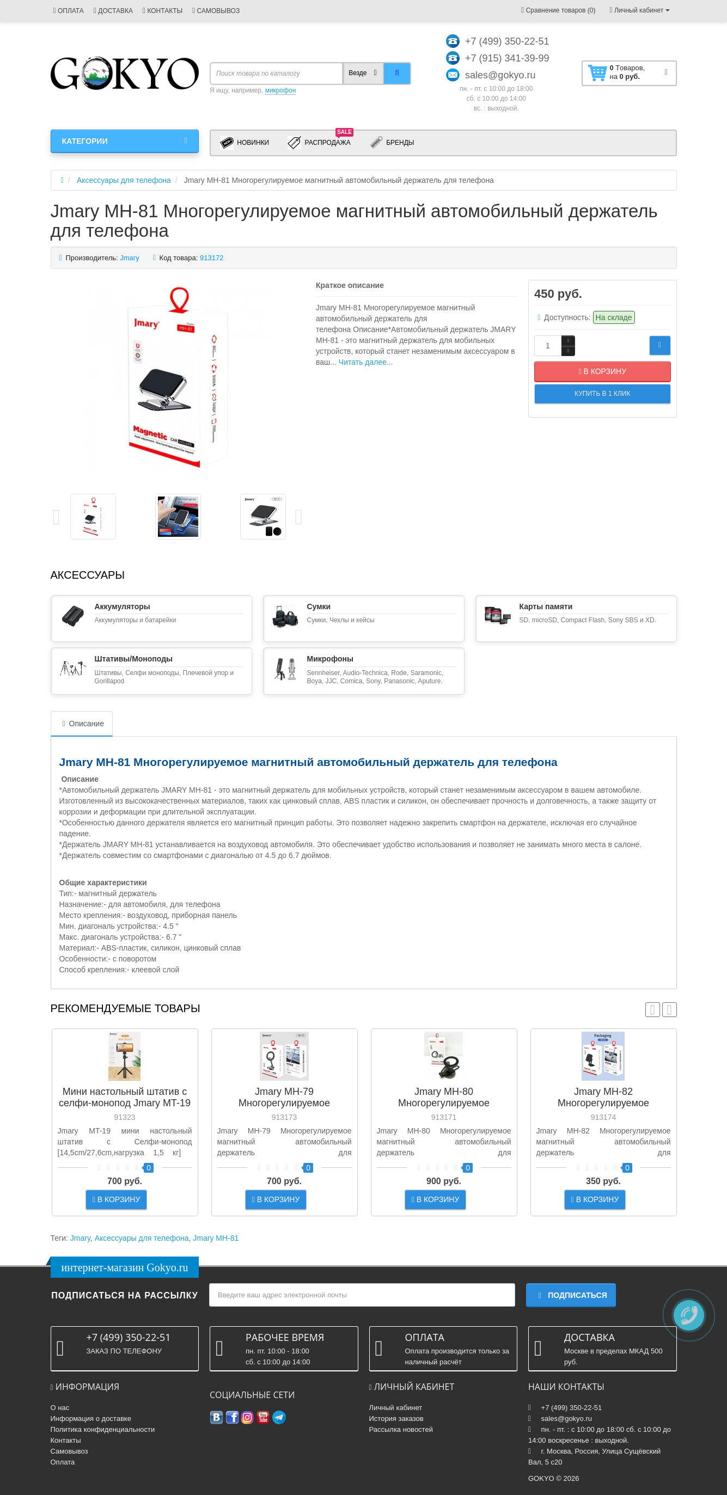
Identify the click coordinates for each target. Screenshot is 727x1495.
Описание (81, 723)
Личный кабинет (396, 1408)
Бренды (391, 143)
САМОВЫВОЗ (216, 11)
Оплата (63, 1462)
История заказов (396, 1418)
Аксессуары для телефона (142, 1238)
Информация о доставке (91, 1418)
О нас (60, 1408)
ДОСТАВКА (113, 11)
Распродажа (320, 142)
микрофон (280, 90)
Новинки (244, 143)
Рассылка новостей (401, 1429)
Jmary (80, 1238)
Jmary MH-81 (216, 1238)
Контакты (66, 1440)
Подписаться (571, 1295)
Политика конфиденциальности (103, 1429)
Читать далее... (366, 362)
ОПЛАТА (68, 11)
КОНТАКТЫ (162, 11)
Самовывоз (69, 1451)
